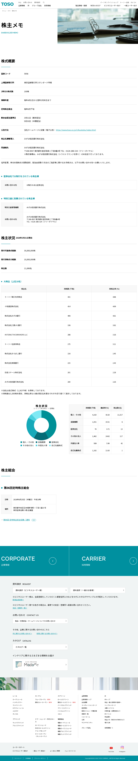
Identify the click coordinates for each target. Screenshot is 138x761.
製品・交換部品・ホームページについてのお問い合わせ (35, 621)
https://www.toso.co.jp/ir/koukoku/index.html (76, 130)
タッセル (15, 714)
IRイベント (108, 714)
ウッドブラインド (18, 723)
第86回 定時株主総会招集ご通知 (16, 519)
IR (8, 11)
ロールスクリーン (63, 699)
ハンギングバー (17, 702)
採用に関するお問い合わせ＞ (47, 633)
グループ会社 (37, 5)
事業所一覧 (85, 714)
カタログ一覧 (21, 647)
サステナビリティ (87, 722)
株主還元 (107, 717)
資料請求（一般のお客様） (84, 590)
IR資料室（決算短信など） (113, 711)
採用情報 (108, 728)
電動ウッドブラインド (65, 734)
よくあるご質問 (55, 751)
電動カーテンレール (64, 723)
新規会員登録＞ (18, 600)
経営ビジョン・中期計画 (89, 711)
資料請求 (37, 2)
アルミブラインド (18, 725)
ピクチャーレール (18, 708)
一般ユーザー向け (130, 5)
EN (132, 2)
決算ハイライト (109, 708)
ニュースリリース (70, 751)
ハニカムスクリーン (64, 711)
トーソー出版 (124, 2)
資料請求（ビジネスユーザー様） (29, 590)
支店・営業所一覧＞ (20, 608)
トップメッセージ (110, 705)
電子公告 (107, 722)
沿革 (83, 720)
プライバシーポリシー (40, 758)
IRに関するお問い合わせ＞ (22, 633)
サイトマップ (17, 758)
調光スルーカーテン (43, 702)
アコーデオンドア (40, 731)
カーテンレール (17, 699)
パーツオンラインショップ (109, 2)
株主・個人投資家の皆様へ (113, 702)
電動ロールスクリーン (64, 725)
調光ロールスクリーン (67, 702)
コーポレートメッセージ (89, 705)
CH (135, 2)
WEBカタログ (96, 5)
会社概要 (84, 702)
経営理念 (84, 708)
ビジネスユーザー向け (112, 5)
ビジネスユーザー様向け (20, 751)
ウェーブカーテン (42, 699)
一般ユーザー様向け (39, 751)
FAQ (19, 2)
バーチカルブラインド (65, 705)
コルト (60, 714)
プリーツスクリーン (64, 708)
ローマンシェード (40, 725)
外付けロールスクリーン (42, 728)
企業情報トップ (86, 699)
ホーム (4, 11)
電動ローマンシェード (65, 728)
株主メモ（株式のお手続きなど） (115, 720)
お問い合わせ (27, 2)
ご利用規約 (28, 758)
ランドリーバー (17, 705)
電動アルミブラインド (65, 731)
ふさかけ (15, 711)
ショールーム (86, 717)
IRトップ (107, 699)
